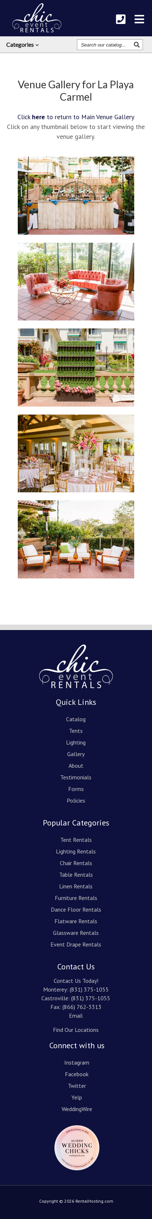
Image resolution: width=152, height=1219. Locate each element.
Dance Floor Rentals (76, 909)
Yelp (76, 1097)
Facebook (77, 1074)
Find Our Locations (76, 1029)
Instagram (76, 1062)
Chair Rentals (76, 863)
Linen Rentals (76, 886)
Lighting (76, 742)
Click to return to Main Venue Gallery (75, 117)
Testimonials (75, 777)
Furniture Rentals (76, 897)
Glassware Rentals (76, 932)
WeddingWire (77, 1109)
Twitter (77, 1085)
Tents (76, 730)
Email (76, 1015)
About (76, 765)
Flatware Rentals (75, 921)
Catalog (76, 719)
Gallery (76, 754)
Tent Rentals (76, 839)
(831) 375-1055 (89, 989)
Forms (76, 788)
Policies (76, 800)
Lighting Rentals (76, 851)
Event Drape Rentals (75, 944)
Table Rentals (76, 874)
